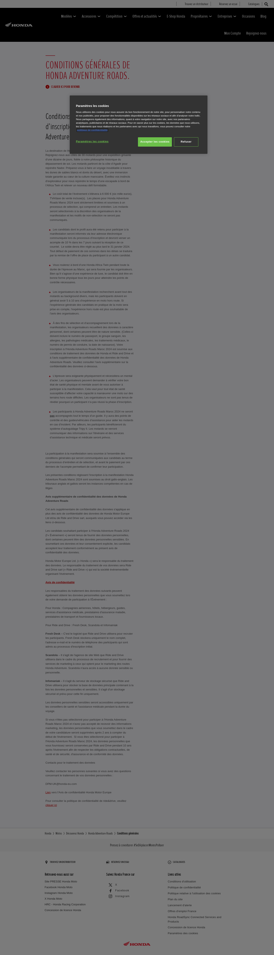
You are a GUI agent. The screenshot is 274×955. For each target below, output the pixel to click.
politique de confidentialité (92, 130)
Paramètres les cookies (92, 141)
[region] (138, 124)
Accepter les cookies (155, 141)
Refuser (186, 141)
